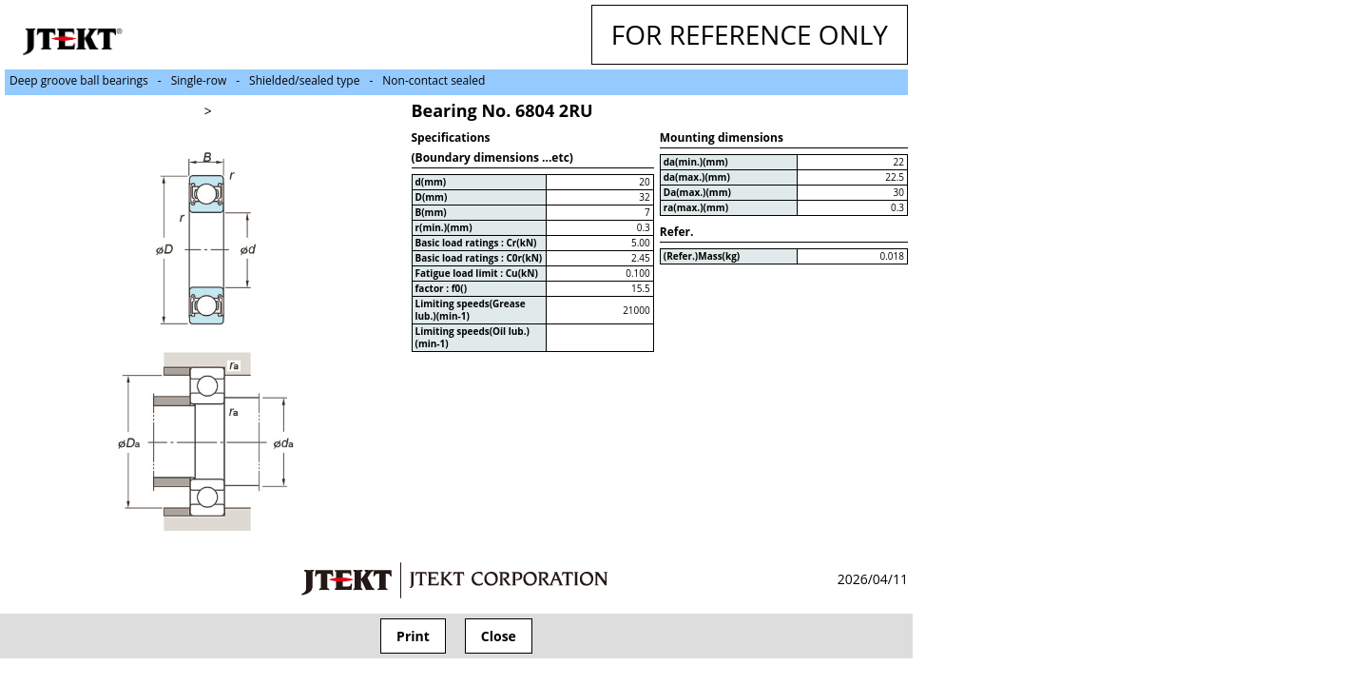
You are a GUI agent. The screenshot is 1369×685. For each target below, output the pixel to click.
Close (498, 636)
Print (413, 636)
